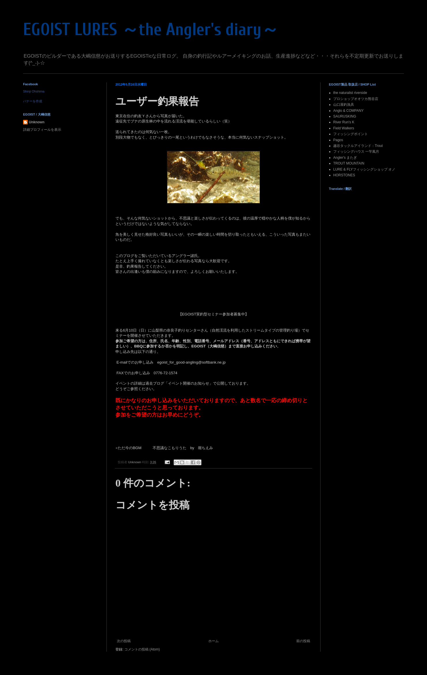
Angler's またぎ (345, 158)
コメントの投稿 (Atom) (142, 649)
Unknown (36, 122)
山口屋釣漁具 (343, 105)
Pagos (338, 140)
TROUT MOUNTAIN (348, 163)
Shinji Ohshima (33, 91)
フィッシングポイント (350, 134)
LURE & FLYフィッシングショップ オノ (364, 169)
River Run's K (343, 122)
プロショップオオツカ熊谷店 (355, 99)
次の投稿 (124, 641)
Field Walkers (343, 128)
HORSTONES (344, 175)
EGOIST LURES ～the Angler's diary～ (151, 30)
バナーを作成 (32, 101)
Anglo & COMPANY (348, 111)
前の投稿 (303, 641)
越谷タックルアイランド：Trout (358, 146)
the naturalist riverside (350, 93)
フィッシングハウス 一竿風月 (356, 152)
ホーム (213, 641)
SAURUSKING (344, 116)
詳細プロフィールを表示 (42, 130)
